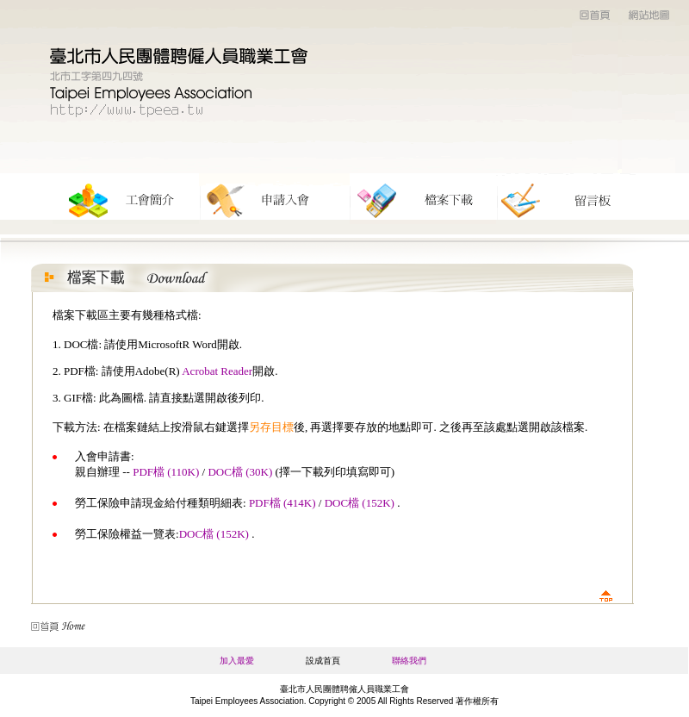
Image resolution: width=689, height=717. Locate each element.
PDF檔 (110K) (166, 471)
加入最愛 (237, 660)
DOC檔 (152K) (359, 502)
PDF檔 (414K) (282, 502)
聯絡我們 (409, 660)
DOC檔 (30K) (240, 471)
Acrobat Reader (217, 371)
